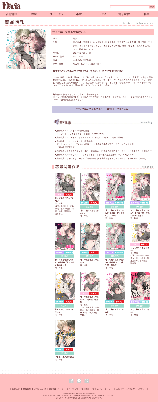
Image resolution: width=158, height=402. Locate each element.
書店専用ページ (56, 389)
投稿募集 (27, 389)
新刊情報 (11, 14)
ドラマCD (101, 14)
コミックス (56, 14)
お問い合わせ (40, 389)
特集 (147, 14)
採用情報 (85, 389)
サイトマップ (72, 389)
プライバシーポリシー (102, 389)
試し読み (89, 207)
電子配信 (124, 14)
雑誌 (34, 14)
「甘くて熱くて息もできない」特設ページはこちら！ (102, 109)
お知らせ (16, 389)
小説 (79, 14)
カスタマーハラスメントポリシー (131, 389)
